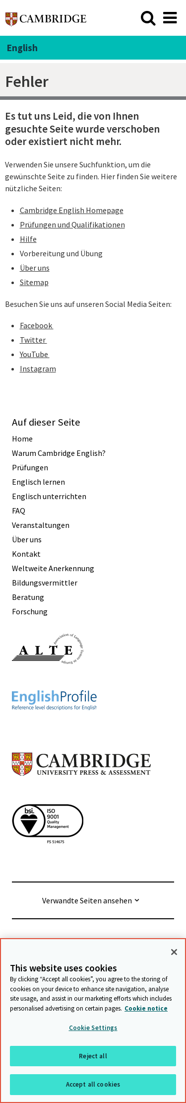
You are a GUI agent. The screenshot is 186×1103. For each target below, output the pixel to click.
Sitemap (34, 282)
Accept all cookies (93, 1085)
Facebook (37, 325)
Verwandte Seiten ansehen (87, 900)
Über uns (35, 268)
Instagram (38, 368)
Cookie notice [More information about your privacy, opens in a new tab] (146, 1008)
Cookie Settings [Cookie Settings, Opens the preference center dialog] (93, 1028)
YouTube (35, 354)
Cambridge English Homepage (72, 210)
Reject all (93, 1056)
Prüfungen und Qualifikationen (72, 224)
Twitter (33, 340)
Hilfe (28, 239)
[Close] (174, 952)
